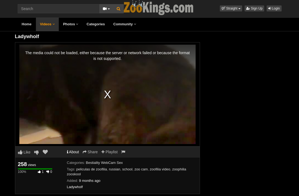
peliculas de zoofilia (91, 169)
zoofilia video (160, 169)
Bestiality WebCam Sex (104, 163)
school (127, 169)
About (73, 152)
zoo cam (141, 169)
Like (24, 152)
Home (27, 24)
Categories (96, 24)
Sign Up (254, 8)
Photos (70, 24)
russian (114, 169)
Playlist (109, 152)
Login (274, 8)
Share (90, 152)
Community (124, 24)
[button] (231, 8)
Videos (47, 24)
